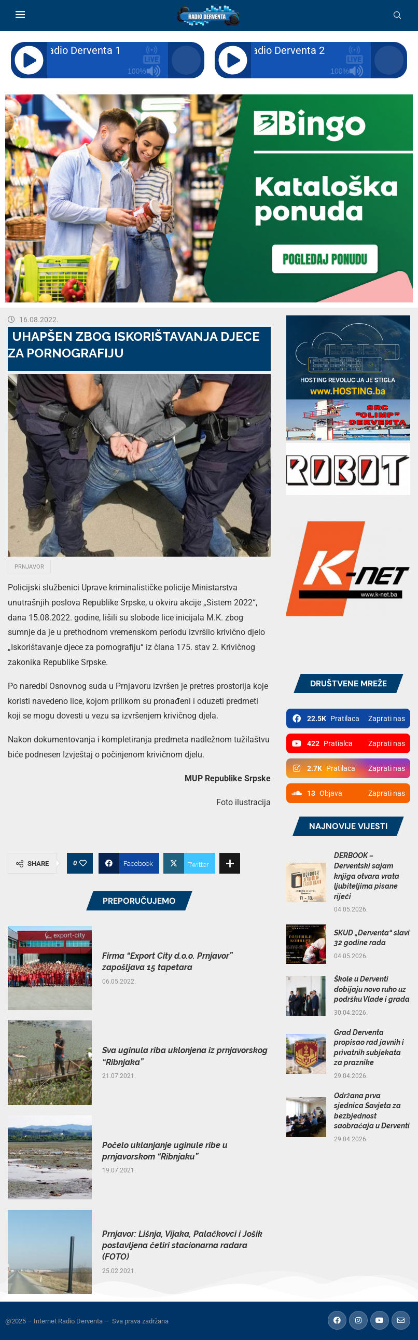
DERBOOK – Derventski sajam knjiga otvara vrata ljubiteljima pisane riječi (366, 875)
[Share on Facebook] (129, 863)
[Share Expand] (229, 863)
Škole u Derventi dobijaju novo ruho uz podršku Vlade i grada (372, 989)
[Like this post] (83, 863)
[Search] (397, 15)
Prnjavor (29, 566)
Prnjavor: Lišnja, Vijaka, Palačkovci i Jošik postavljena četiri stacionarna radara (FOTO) (182, 1245)
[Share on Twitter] (189, 863)
